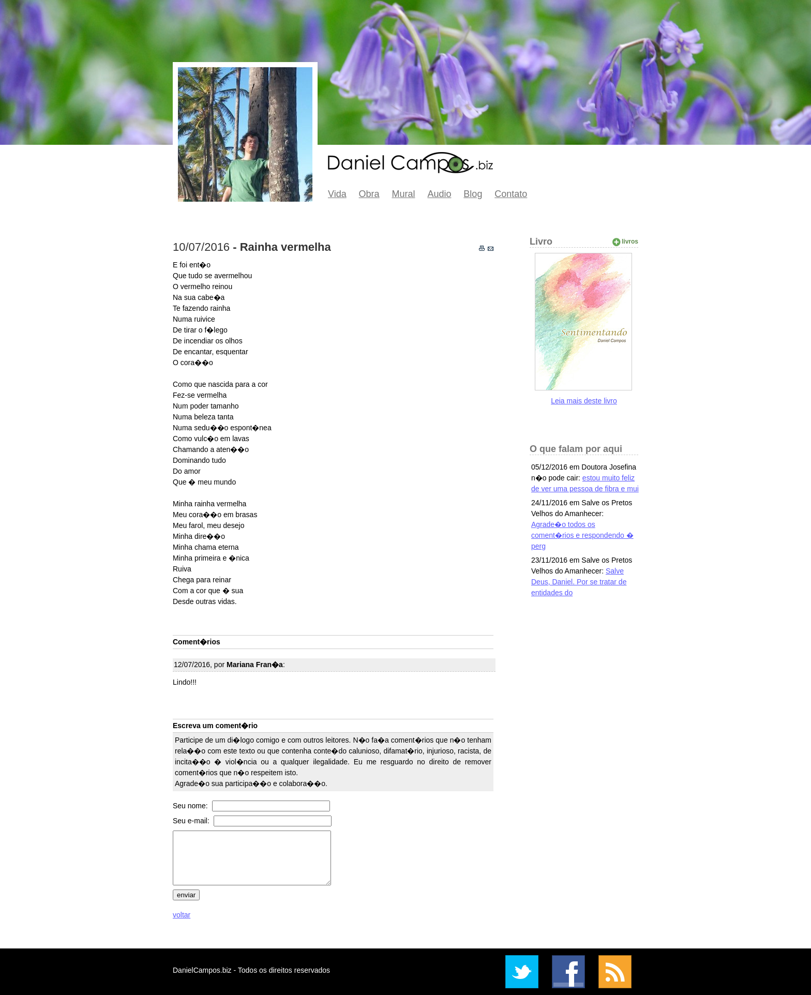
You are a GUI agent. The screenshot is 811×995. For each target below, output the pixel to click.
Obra (369, 194)
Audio (439, 194)
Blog (472, 194)
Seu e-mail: (192, 821)
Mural (403, 194)
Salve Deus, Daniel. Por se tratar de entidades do (578, 582)
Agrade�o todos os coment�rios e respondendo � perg (582, 535)
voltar (181, 915)
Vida (337, 194)
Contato (510, 194)
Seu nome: (191, 806)
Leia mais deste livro (584, 401)
